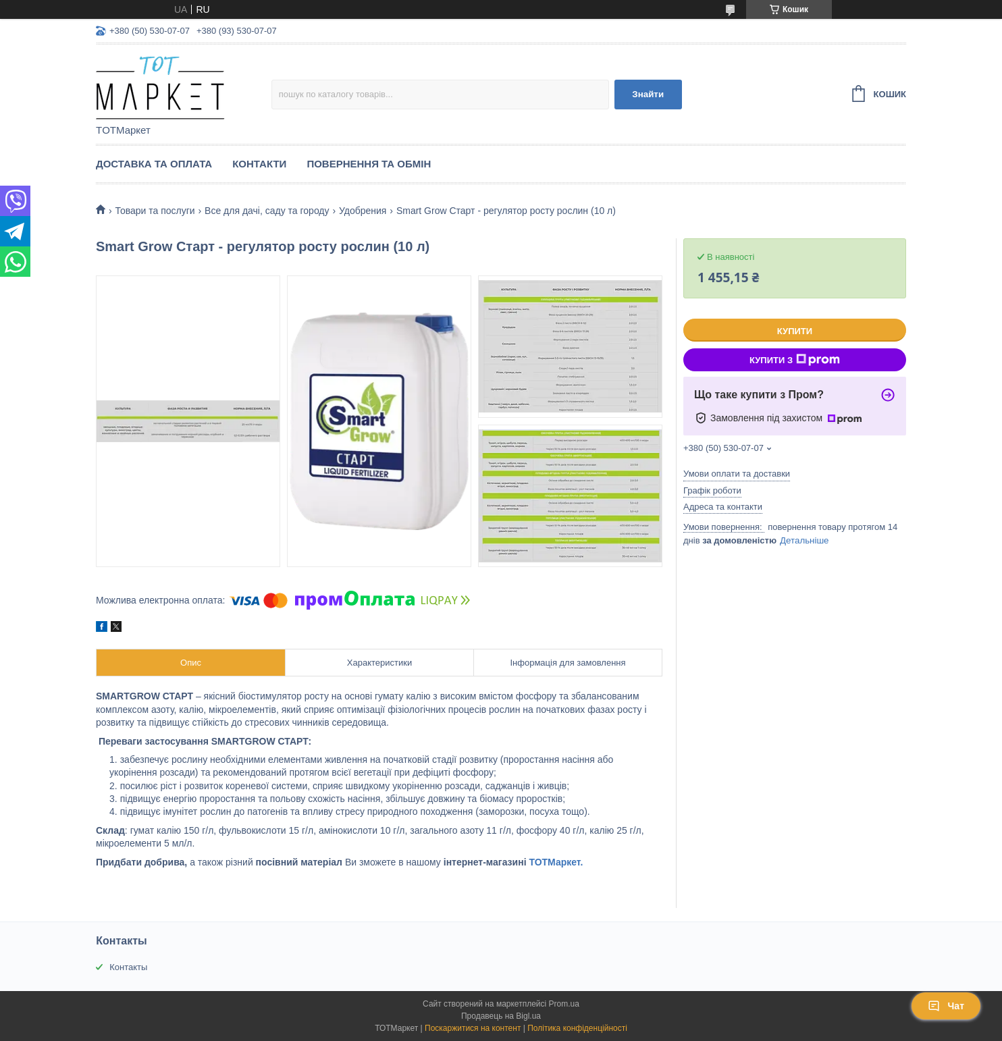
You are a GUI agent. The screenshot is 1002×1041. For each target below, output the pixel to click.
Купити (794, 331)
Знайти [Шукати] (648, 94)
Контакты (128, 967)
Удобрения (362, 210)
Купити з (794, 360)
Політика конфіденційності (577, 1028)
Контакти (259, 164)
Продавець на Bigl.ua (501, 1016)
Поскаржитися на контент (473, 1028)
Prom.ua (564, 1004)
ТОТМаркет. (556, 862)
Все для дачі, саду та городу (267, 210)
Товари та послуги (154, 210)
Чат (946, 1006)
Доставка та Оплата (154, 164)
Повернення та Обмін (369, 164)
